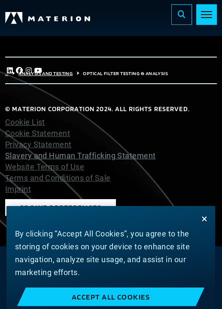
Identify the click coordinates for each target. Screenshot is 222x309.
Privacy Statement (38, 144)
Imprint (18, 189)
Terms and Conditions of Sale (58, 178)
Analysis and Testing (45, 73)
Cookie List (25, 122)
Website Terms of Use (44, 167)
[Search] (181, 14)
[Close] (204, 229)
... (6, 73)
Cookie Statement (37, 133)
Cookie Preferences (60, 207)
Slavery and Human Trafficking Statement (80, 155)
